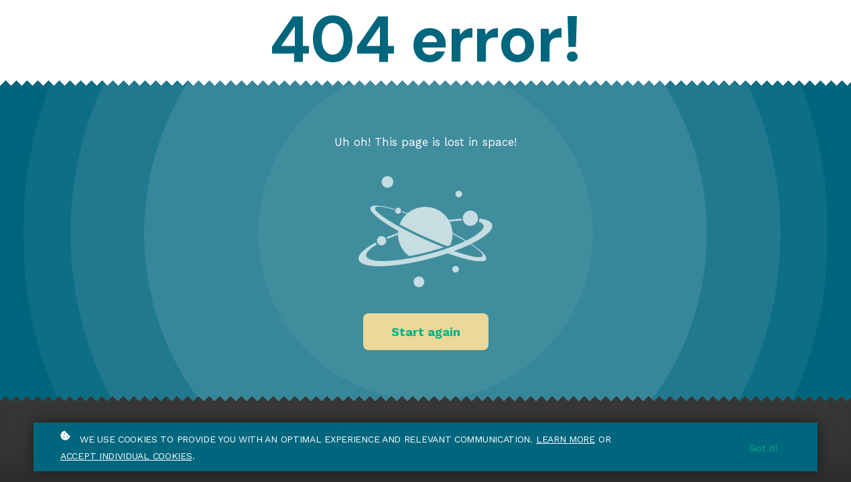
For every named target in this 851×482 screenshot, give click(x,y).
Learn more (565, 439)
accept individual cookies (126, 456)
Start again (425, 332)
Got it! (763, 448)
